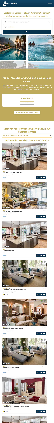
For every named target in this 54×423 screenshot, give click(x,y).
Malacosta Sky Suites (33, 370)
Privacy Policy (36, 420)
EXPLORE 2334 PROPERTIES (27, 103)
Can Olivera (18, 386)
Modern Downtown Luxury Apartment (36, 214)
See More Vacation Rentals (27, 252)
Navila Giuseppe (19, 375)
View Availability (21, 165)
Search (27, 31)
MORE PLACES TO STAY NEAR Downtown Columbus (27, 112)
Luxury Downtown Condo (8, 187)
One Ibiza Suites (5, 398)
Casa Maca (4, 370)
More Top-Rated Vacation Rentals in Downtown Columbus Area (27, 342)
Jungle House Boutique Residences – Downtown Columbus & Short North (38, 241)
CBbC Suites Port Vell (33, 365)
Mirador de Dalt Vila (6, 396)
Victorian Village (36, 243)
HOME (3, 355)
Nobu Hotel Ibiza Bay (6, 373)
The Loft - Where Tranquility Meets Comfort (37, 160)
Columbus (8, 163)
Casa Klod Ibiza (19, 365)
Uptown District (11, 216)
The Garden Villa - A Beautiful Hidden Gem (12, 160)
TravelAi (44, 414)
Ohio (4, 163)
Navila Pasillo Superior (7, 388)
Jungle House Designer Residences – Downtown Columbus (13, 241)
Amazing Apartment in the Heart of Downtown (13, 214)
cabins (22, 355)
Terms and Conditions (45, 420)
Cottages (16, 355)
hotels (9, 355)
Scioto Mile (10, 189)
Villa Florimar (18, 396)
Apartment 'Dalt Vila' (33, 368)
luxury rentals (42, 355)
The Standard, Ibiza (20, 373)
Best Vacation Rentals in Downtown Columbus (15, 135)
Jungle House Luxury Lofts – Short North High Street (38, 188)
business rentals (31, 355)
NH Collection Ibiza (20, 394)
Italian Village (35, 189)
